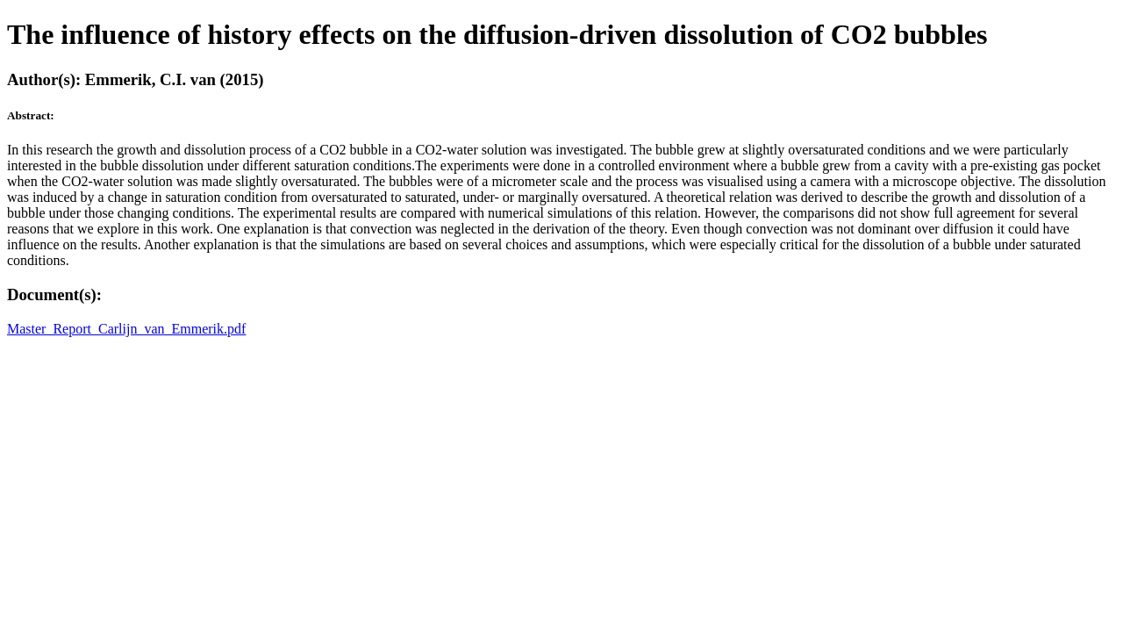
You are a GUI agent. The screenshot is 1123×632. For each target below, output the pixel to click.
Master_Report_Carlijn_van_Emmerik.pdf (126, 328)
